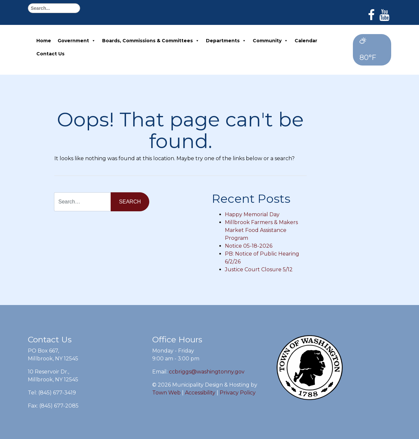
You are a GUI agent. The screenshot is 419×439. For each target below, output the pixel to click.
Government (77, 40)
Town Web (166, 393)
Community (270, 40)
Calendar (306, 41)
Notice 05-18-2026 (248, 246)
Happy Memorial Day (252, 214)
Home (43, 41)
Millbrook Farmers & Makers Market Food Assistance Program (261, 230)
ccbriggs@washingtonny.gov (207, 372)
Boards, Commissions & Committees (150, 40)
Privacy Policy (238, 393)
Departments (226, 40)
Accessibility (200, 393)
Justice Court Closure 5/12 (259, 269)
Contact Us (50, 54)
